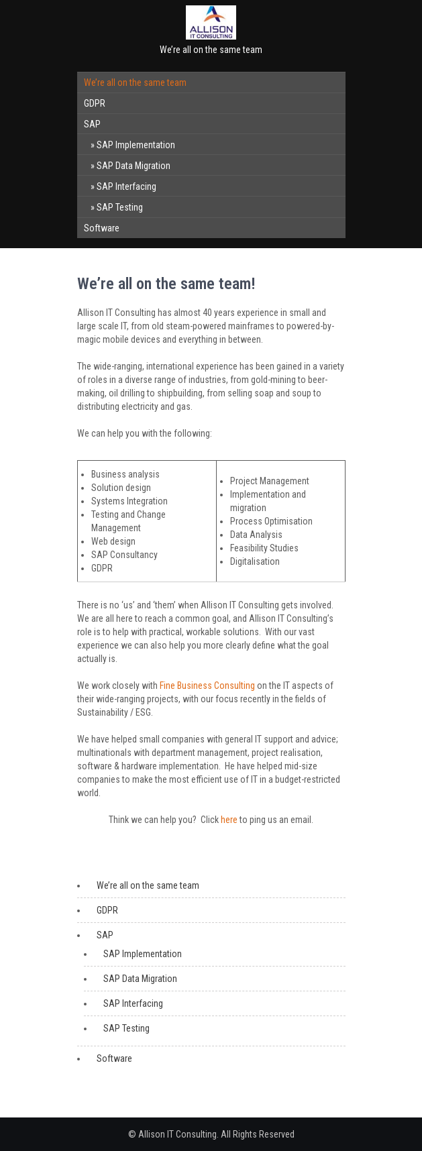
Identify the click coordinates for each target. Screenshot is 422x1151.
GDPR (94, 103)
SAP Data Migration (133, 165)
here (229, 819)
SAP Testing (120, 207)
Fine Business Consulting (207, 685)
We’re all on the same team (135, 82)
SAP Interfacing (126, 186)
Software (101, 228)
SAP (92, 124)
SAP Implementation (136, 145)
